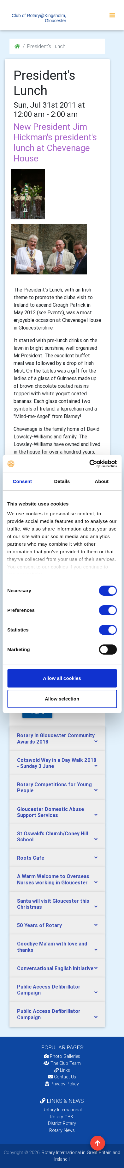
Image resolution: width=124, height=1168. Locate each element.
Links (62, 1070)
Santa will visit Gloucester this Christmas (53, 904)
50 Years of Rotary (39, 925)
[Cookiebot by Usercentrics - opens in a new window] (89, 464)
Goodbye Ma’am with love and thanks (52, 946)
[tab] (57, 738)
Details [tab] (62, 481)
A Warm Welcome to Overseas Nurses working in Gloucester (53, 879)
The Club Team (62, 1063)
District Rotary (62, 1123)
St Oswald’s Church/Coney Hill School (52, 836)
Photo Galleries (62, 1056)
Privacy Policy (62, 1084)
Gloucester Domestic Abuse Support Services (50, 812)
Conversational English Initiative (55, 968)
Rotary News (62, 1130)
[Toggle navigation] (112, 15)
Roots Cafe (30, 858)
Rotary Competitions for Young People (54, 787)
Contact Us (62, 1077)
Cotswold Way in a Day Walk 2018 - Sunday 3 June (56, 763)
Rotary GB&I (62, 1117)
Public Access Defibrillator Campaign (48, 989)
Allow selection (62, 698)
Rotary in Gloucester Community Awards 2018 (56, 738)
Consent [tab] (22, 481)
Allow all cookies (62, 678)
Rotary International (62, 1110)
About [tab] (102, 481)
